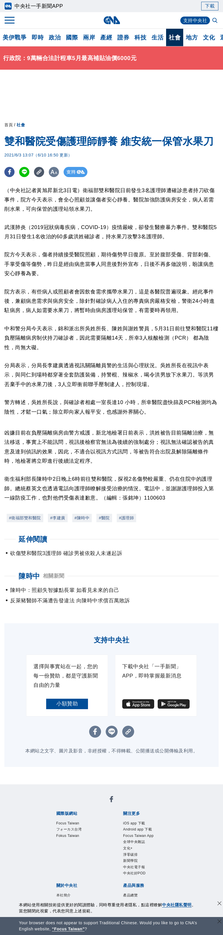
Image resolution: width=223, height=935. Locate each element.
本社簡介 (63, 895)
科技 (140, 37)
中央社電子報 (134, 867)
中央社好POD (134, 873)
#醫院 (104, 518)
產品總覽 (130, 895)
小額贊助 (67, 704)
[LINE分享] (24, 172)
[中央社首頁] (112, 20)
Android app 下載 (137, 829)
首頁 (8, 124)
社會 (175, 37)
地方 (192, 37)
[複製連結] (39, 172)
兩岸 (89, 37)
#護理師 (126, 518)
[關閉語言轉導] (219, 922)
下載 (210, 5)
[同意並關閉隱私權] (219, 904)
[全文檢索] (215, 21)
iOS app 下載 (134, 823)
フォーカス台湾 (69, 829)
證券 (123, 37)
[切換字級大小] (54, 172)
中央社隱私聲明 (177, 904)
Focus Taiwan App (138, 836)
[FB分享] (9, 172)
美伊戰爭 (14, 37)
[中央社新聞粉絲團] (111, 800)
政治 (55, 37)
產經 (106, 37)
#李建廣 (57, 518)
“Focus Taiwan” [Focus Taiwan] (68, 929)
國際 (72, 37)
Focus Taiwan (67, 823)
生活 (157, 37)
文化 (209, 37)
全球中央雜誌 (134, 842)
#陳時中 (82, 518)
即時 (38, 37)
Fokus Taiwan (67, 836)
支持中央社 (195, 20)
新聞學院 (130, 861)
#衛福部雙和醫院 (25, 518)
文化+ (128, 848)
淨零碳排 (130, 855)
